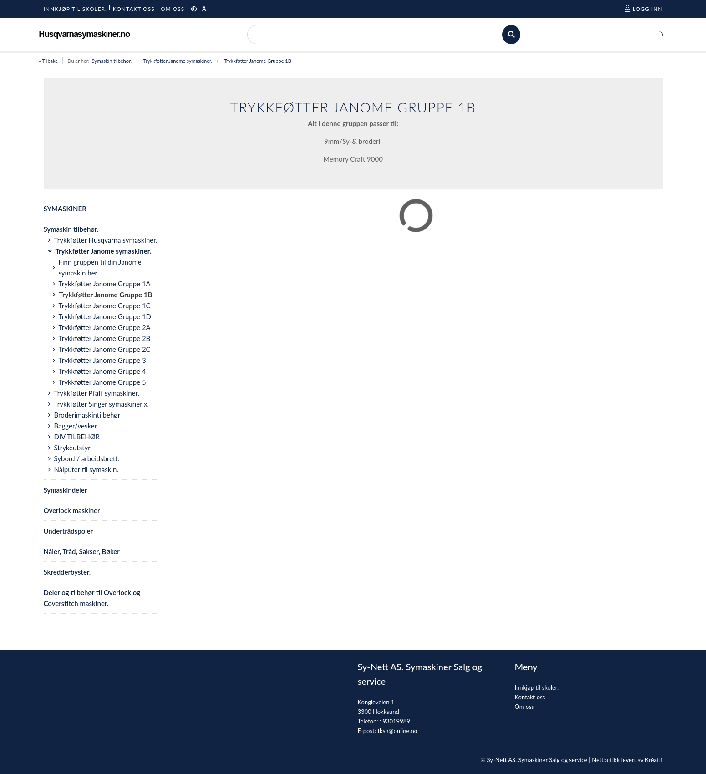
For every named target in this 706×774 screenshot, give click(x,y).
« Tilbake (48, 61)
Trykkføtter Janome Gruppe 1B (257, 61)
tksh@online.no (397, 730)
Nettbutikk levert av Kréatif (627, 760)
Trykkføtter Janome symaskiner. (177, 61)
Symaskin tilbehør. (111, 61)
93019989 (396, 721)
